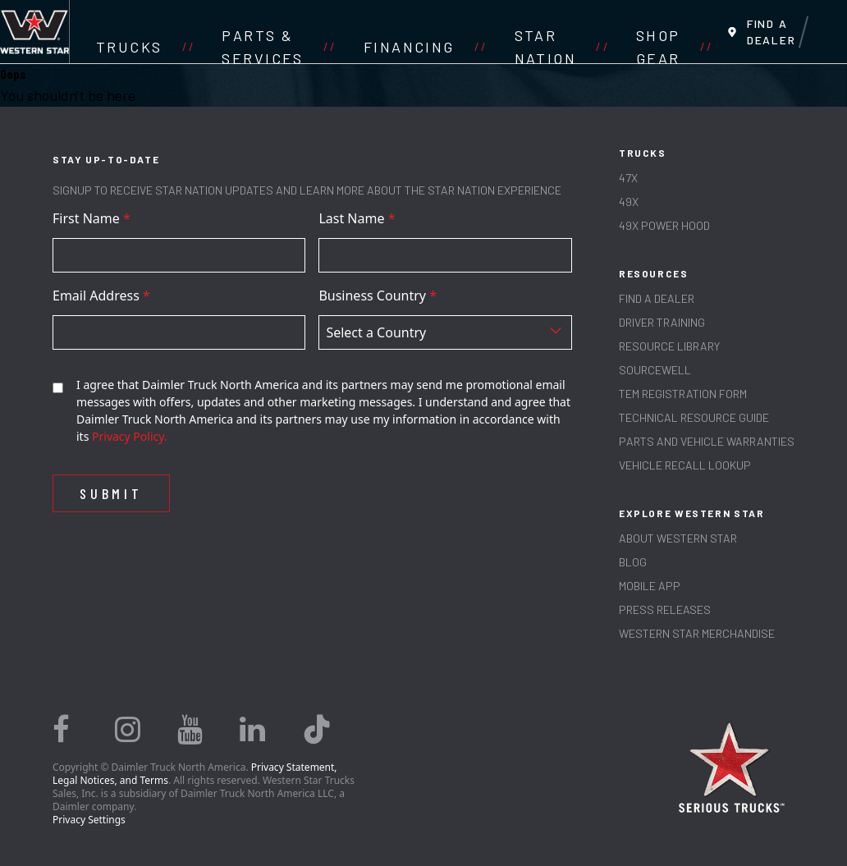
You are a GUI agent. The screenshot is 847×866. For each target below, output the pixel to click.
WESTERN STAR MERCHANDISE (697, 633)
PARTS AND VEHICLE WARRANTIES (706, 441)
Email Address (101, 295)
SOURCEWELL (655, 370)
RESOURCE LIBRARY (669, 346)
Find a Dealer (656, 298)
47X (628, 178)
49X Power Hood (664, 225)
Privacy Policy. (129, 436)
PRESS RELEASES (665, 609)
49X (629, 201)
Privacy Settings (89, 820)
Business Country (377, 295)
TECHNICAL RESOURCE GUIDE (694, 417)
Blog (633, 562)
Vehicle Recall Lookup (685, 465)
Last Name (356, 218)
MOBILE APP (649, 586)
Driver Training (662, 322)
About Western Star (678, 538)
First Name (91, 218)
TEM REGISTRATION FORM (683, 394)
